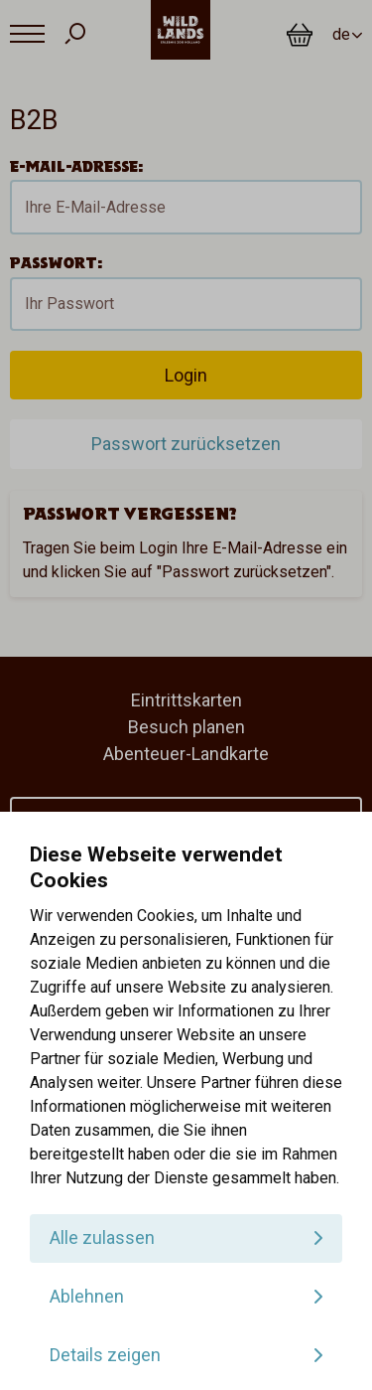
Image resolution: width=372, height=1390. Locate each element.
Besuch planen (186, 726)
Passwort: (56, 262)
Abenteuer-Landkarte (186, 753)
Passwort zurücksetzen (186, 443)
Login (186, 375)
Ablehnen (87, 1296)
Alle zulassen (102, 1237)
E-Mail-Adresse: (76, 166)
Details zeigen (105, 1354)
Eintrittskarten (186, 700)
